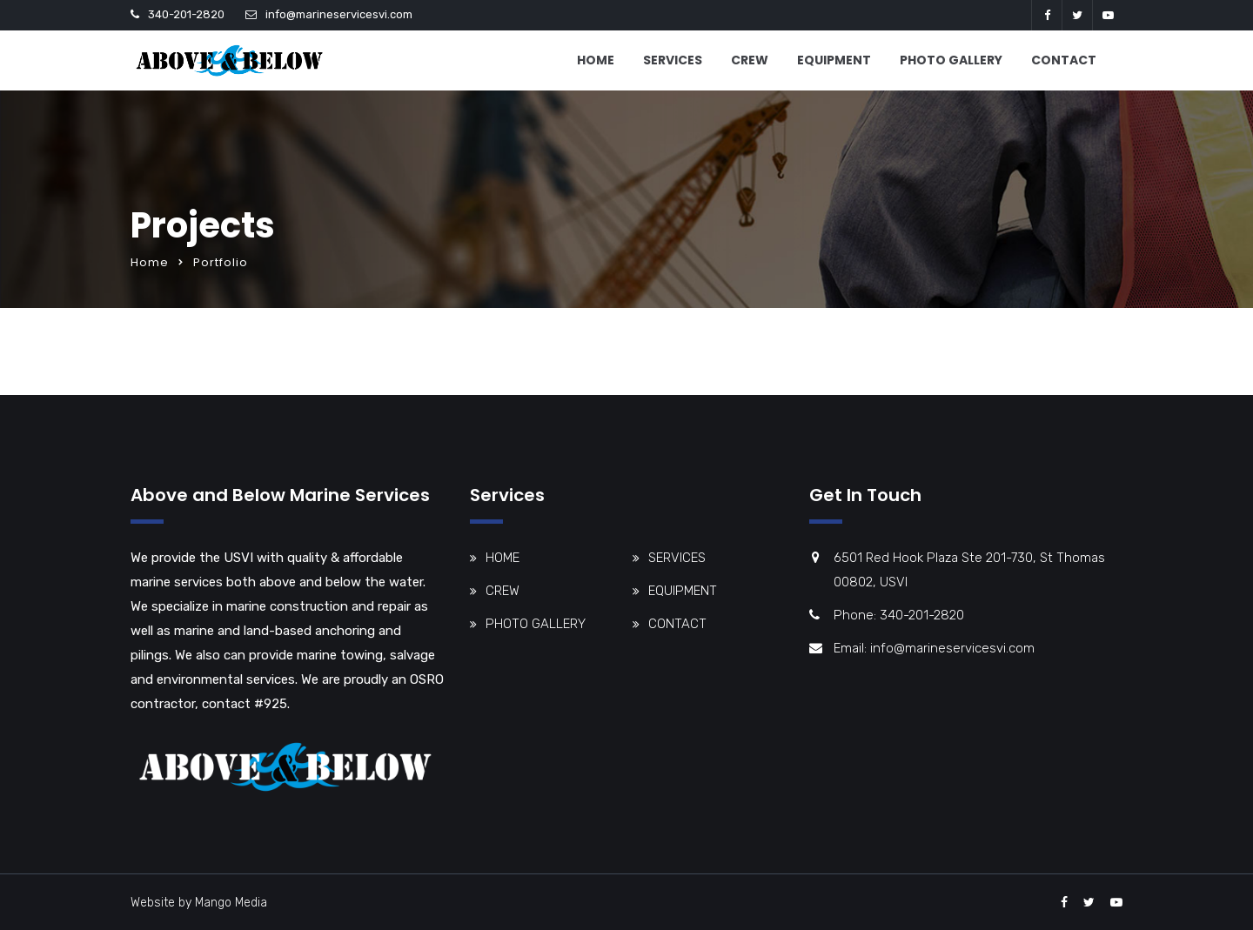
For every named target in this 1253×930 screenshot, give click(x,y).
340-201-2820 (186, 14)
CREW (749, 60)
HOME (595, 60)
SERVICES (672, 60)
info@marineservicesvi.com (338, 14)
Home (150, 262)
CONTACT (1063, 60)
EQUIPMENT (834, 60)
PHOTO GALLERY (951, 60)
